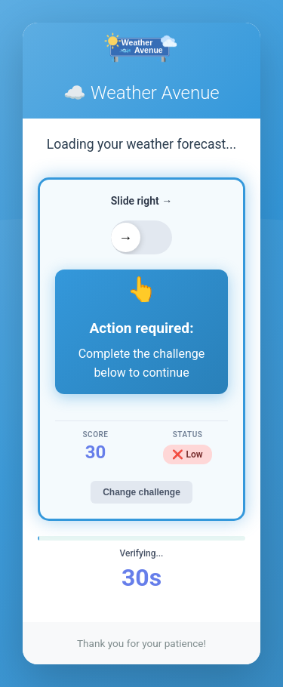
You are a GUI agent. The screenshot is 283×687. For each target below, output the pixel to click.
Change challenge (141, 492)
